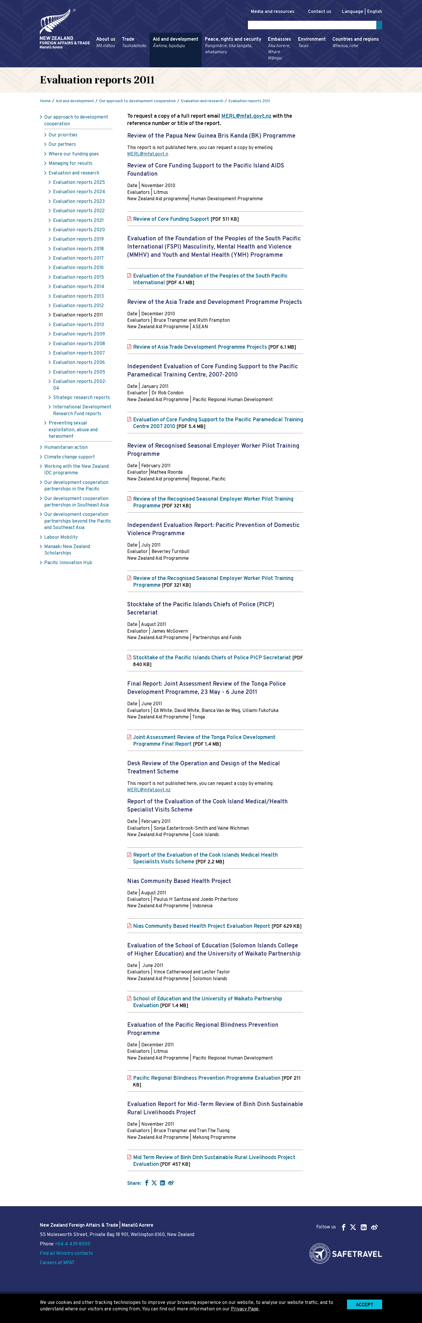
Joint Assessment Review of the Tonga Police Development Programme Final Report (204, 742)
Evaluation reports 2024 (79, 193)
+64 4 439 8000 (72, 1244)
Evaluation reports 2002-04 (80, 386)
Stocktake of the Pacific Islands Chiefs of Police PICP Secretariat (218, 662)
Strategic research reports (81, 399)
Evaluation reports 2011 (78, 316)
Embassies (280, 50)
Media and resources (266, 12)
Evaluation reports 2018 (78, 250)
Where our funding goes (74, 155)
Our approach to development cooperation (76, 122)
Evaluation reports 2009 (79, 335)
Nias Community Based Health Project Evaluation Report (217, 927)
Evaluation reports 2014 (78, 288)
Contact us (316, 12)
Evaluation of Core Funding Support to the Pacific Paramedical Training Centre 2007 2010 (218, 424)
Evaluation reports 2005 (79, 373)
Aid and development (175, 44)
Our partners (62, 146)
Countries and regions (355, 44)
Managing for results (70, 165)
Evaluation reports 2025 (79, 184)
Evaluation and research (74, 174)
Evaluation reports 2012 (78, 307)
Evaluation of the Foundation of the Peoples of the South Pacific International (210, 280)
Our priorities (63, 136)
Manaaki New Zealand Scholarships (67, 551)
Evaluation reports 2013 (78, 297)
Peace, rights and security (233, 47)
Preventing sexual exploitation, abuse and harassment (73, 431)
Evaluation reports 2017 (78, 260)
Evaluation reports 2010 (78, 326)
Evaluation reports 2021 (78, 222)
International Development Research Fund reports (82, 411)
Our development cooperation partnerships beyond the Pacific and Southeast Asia (77, 522)
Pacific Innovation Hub (68, 564)
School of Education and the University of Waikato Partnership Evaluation (207, 1003)
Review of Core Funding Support (186, 220)
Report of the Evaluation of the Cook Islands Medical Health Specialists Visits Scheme (205, 859)
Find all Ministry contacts (66, 1254)
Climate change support (69, 458)
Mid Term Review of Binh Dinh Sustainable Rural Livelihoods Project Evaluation (214, 1162)
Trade (134, 44)
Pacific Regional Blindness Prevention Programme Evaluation (217, 1082)
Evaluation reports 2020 (79, 231)
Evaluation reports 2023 (79, 203)
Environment (312, 44)
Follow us (347, 1227)
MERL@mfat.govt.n (147, 155)
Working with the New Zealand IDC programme (76, 471)
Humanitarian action (66, 449)
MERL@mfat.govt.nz (246, 117)
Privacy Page (244, 1309)
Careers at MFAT (57, 1263)
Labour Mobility (61, 538)
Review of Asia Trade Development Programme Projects (214, 348)
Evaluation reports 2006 (79, 364)
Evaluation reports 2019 (78, 241)
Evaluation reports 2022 (79, 212)
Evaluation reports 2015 (78, 279)
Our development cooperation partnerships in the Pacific (76, 487)
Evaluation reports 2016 (78, 269)
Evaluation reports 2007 (79, 354)
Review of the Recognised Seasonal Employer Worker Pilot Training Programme (213, 504)
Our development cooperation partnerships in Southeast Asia (76, 503)
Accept (364, 1305)
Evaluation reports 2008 (79, 345)
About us (105, 44)
